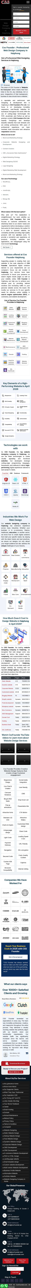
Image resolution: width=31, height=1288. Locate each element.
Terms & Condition (10, 1124)
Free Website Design (11, 1139)
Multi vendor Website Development (16, 1167)
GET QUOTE (16, 1098)
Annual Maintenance (11, 1115)
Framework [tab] (24, 473)
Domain (6, 1112)
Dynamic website (7, 685)
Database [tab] (17, 473)
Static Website (6, 681)
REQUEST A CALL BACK (21, 31)
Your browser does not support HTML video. (7, 748)
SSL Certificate (6, 730)
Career (6, 1107)
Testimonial (19, 1092)
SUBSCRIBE (15, 1272)
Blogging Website (7, 695)
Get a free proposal (15, 957)
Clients (16, 1089)
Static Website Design (11, 1133)
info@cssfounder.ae (14, 1225)
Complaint (7, 1127)
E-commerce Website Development (16, 1153)
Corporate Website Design (13, 1144)
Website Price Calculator (8, 1261)
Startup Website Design (12, 1136)
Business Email (6, 724)
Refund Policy (8, 1118)
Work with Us (15, 1072)
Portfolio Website (10, 1176)
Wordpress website (7, 706)
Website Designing (10, 1130)
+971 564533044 (13, 1219)
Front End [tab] (5, 473)
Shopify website (7, 699)
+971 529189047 (13, 1217)
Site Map (16, 1101)
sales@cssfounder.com (15, 1254)
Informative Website (10, 1173)
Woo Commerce (7, 710)
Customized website (8, 692)
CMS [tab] (11, 473)
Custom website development (14, 1165)
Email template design (11, 1162)
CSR (15, 1095)
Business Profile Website (12, 1170)
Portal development (8, 703)
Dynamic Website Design (12, 1142)
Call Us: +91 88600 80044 (16, 1244)
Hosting (4, 721)
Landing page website (11, 1159)
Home (16, 1084)
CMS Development (10, 1147)
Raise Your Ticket (22, 1261)
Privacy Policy (9, 1121)
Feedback (15, 1104)
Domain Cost (6, 717)
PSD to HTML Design (11, 1156)
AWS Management (7, 714)
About (14, 1086)
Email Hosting (8, 1109)
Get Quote (7, 247)
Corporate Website (7, 688)
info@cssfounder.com (15, 1252)
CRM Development (10, 1150)
